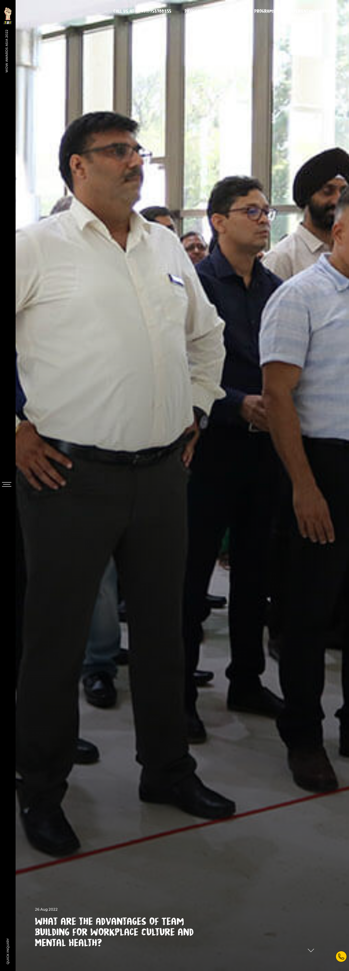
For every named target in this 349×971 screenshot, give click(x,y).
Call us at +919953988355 (142, 11)
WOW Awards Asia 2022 (7, 50)
